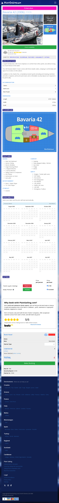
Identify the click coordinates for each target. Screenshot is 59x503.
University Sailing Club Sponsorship (13, 466)
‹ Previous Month (8, 203)
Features (31, 57)
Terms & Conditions (9, 477)
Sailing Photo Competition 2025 (12, 468)
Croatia (6, 385)
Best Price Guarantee (9, 470)
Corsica (7, 401)
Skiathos (42, 394)
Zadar (36, 387)
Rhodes (18, 394)
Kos (14, 394)
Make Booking (29, 363)
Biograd (28, 387)
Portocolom (22, 429)
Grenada (29, 457)
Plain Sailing (8, 461)
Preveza (37, 394)
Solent (6, 443)
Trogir (23, 387)
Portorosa (12, 408)
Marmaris (16, 436)
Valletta (7, 415)
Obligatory (27, 286)
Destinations (8, 382)
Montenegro (8, 420)
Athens (7, 394)
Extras (47, 57)
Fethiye (7, 436)
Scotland (7, 447)
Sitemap (6, 482)
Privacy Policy (7, 479)
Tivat (6, 422)
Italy (5, 406)
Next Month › (52, 203)
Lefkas (32, 394)
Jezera (32, 387)
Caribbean (7, 454)
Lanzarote (28, 429)
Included (27, 289)
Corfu (22, 394)
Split (20, 387)
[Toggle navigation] (55, 2)
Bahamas (12, 457)
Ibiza (12, 429)
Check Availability (29, 47)
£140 (49, 286)
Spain (6, 427)
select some (16, 353)
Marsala (7, 408)
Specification (14, 57)
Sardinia (23, 408)
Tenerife (34, 429)
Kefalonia (27, 394)
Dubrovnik (7, 387)
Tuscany (28, 408)
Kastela (16, 387)
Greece (6, 392)
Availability (39, 57)
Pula (12, 387)
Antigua (7, 457)
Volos (47, 394)
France (6, 399)
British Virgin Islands (20, 457)
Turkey (6, 434)
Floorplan (23, 57)
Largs (6, 450)
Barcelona (7, 429)
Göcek (11, 436)
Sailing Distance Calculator (11, 464)
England (7, 441)
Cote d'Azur (13, 401)
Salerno (18, 408)
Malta (6, 413)
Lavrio (11, 394)
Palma (16, 429)
